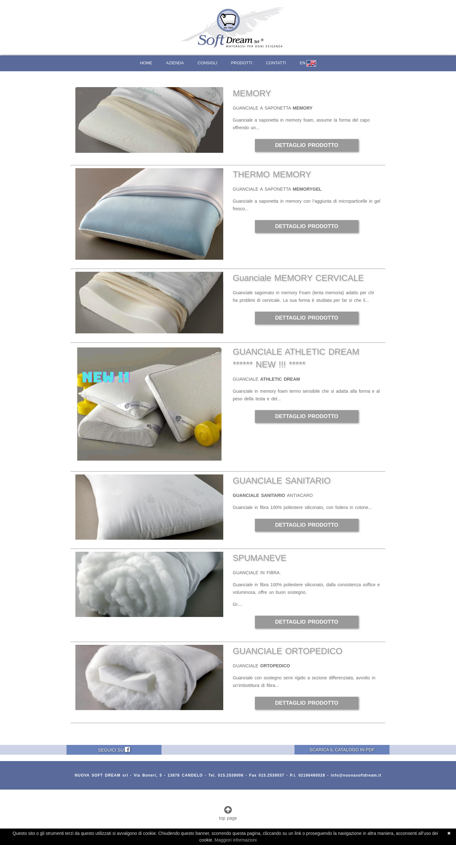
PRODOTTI (241, 62)
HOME (146, 62)
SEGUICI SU (114, 750)
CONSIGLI (207, 62)
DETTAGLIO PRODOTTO (307, 145)
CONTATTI (276, 62)
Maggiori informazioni (236, 839)
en (308, 63)
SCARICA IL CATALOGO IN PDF (342, 749)
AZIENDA (175, 62)
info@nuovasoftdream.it (356, 775)
